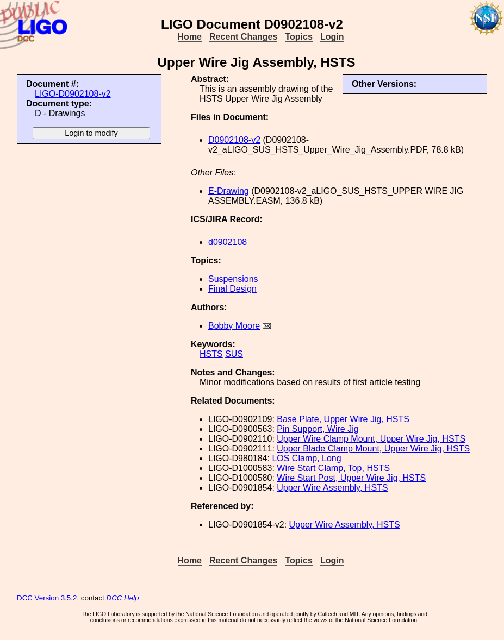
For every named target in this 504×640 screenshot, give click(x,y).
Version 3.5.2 (56, 598)
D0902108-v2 (234, 140)
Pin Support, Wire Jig (317, 429)
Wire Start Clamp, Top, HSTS (333, 468)
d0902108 (227, 242)
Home (190, 36)
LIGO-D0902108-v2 (73, 93)
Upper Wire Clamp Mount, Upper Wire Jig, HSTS (371, 438)
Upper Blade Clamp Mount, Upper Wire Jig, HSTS (373, 448)
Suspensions (233, 279)
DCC (25, 598)
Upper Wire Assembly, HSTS (332, 487)
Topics (298, 36)
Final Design (232, 288)
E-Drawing (228, 191)
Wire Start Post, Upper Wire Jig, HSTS (351, 477)
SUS (234, 354)
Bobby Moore (234, 325)
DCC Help (123, 598)
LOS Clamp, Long (306, 458)
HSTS (211, 354)
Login (332, 36)
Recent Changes (243, 36)
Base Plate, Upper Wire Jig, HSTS (343, 419)
